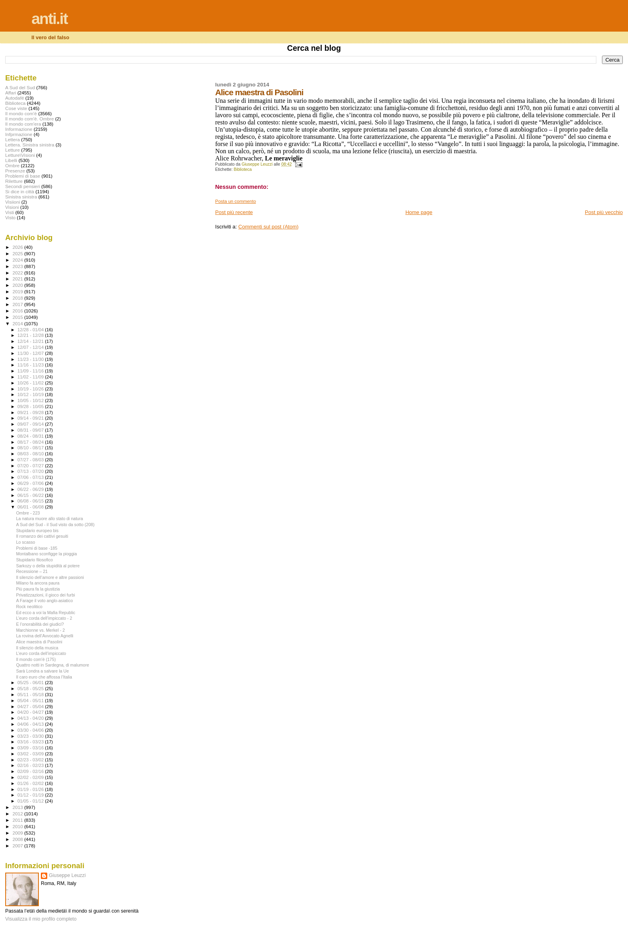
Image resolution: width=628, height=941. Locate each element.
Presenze (15, 170)
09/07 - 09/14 (31, 424)
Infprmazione (18, 134)
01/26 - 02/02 (31, 783)
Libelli (11, 160)
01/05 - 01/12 (31, 801)
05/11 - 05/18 (31, 694)
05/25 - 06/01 (31, 682)
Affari (10, 92)
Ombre (12, 165)
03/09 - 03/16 (31, 747)
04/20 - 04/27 (31, 712)
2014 (18, 323)
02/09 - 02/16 (31, 771)
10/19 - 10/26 (31, 388)
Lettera (12, 139)
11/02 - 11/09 (31, 376)
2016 (18, 310)
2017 (18, 304)
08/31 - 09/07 (31, 430)
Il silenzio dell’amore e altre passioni (50, 577)
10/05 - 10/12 (31, 400)
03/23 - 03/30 (31, 736)
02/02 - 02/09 (31, 777)
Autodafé (14, 97)
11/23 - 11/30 (31, 359)
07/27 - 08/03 (31, 459)
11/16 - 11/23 (31, 364)
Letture (12, 149)
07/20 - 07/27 (31, 465)
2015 (18, 317)
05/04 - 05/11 (31, 700)
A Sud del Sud (20, 87)
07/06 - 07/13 (31, 477)
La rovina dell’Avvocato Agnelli (44, 635)
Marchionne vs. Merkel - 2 (40, 630)
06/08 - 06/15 (31, 501)
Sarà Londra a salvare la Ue (42, 671)
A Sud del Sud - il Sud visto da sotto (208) (55, 524)
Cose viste (16, 108)
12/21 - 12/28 (31, 335)
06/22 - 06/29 (31, 489)
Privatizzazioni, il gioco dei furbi (45, 595)
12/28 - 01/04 (31, 329)
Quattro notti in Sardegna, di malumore (52, 665)
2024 (18, 259)
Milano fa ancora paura (37, 583)
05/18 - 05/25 (31, 688)
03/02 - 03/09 (31, 753)
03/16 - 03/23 (31, 741)
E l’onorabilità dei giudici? (40, 624)
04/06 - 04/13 (31, 724)
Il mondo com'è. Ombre (29, 118)
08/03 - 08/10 (31, 453)
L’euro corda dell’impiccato (41, 653)
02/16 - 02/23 (31, 765)
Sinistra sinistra (21, 196)
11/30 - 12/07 (31, 353)
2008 (18, 839)
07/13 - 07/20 (31, 471)
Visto (10, 217)
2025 (18, 253)
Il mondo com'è (21, 113)
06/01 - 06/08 (31, 507)
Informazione (18, 129)
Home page (418, 212)
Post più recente (234, 212)
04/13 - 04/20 (31, 718)
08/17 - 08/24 (31, 442)
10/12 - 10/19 (31, 394)
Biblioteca (243, 169)
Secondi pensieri (22, 186)
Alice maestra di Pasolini (39, 641)
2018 (18, 297)
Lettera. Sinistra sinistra (29, 144)
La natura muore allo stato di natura (49, 518)
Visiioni (12, 201)
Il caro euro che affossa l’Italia (44, 677)
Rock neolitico (29, 606)
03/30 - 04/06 (31, 730)
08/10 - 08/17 (31, 447)
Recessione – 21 (32, 571)
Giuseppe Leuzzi (67, 875)
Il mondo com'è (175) (36, 659)
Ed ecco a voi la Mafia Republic (45, 612)
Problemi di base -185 (36, 548)
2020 (18, 285)
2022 (18, 272)
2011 (18, 820)
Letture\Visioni (20, 155)
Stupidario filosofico (34, 559)
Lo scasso (25, 542)
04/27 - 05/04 (31, 706)
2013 (18, 807)
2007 (18, 845)
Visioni (12, 207)
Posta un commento (235, 201)
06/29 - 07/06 (31, 483)
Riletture (14, 181)
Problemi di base (22, 175)
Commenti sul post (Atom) (268, 227)
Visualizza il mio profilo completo (40, 919)
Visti (9, 212)
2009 (18, 832)
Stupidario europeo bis (37, 530)
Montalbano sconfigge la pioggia (46, 553)
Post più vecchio (604, 212)
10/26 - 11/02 (31, 382)
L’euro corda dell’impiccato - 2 (44, 618)
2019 (18, 291)
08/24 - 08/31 (31, 436)
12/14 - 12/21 (31, 341)
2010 (18, 826)
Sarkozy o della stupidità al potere (48, 565)
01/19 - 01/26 (31, 789)
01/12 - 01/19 (31, 795)
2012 (18, 813)
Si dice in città (19, 191)
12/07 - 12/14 (31, 347)
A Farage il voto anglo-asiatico (44, 600)
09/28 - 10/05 (31, 406)
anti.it (49, 18)
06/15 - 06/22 (31, 495)
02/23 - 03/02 (31, 759)
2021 (18, 278)
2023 (18, 266)
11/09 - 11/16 (31, 370)
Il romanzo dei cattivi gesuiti (42, 536)
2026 (18, 247)
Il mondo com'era (23, 123)
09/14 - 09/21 (31, 418)
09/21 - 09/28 (31, 412)
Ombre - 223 (28, 513)
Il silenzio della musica (37, 647)
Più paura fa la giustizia (38, 589)
